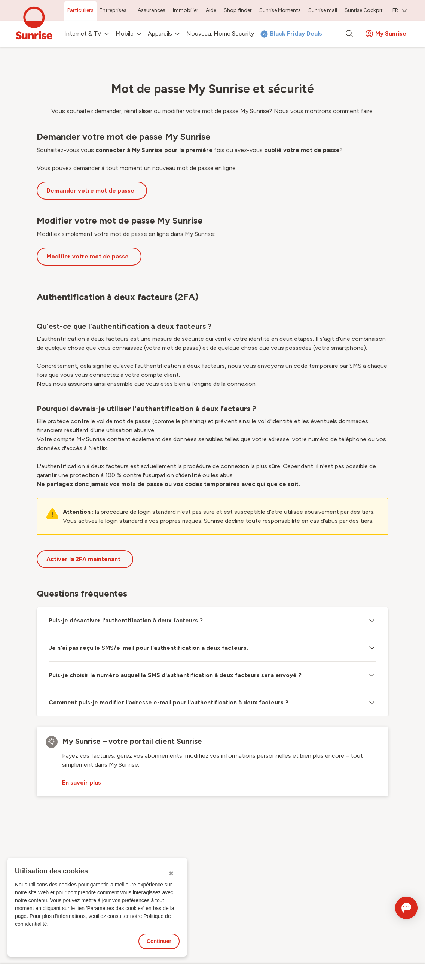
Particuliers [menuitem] (80, 10)
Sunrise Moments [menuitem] (280, 10)
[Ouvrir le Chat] (396, 908)
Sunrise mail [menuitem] (322, 10)
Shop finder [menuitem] (238, 10)
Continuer (159, 941)
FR (399, 10)
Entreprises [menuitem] (113, 10)
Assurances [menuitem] (151, 10)
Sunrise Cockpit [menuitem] (364, 10)
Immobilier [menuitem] (185, 10)
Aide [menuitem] (211, 10)
